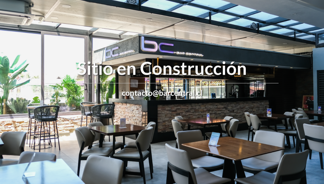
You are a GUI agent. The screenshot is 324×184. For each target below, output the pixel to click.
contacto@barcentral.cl (162, 92)
